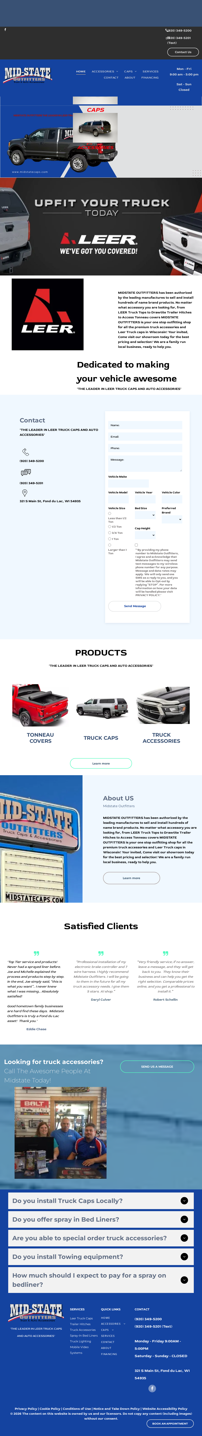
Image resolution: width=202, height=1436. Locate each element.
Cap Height (142, 528)
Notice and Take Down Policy (116, 1409)
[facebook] (5, 30)
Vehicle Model (117, 492)
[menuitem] (81, 71)
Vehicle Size (116, 508)
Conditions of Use (77, 1409)
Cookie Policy (50, 1409)
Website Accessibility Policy (164, 1409)
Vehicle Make (117, 476)
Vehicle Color (171, 492)
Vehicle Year (144, 492)
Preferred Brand (169, 510)
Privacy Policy (26, 1409)
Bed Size (141, 508)
